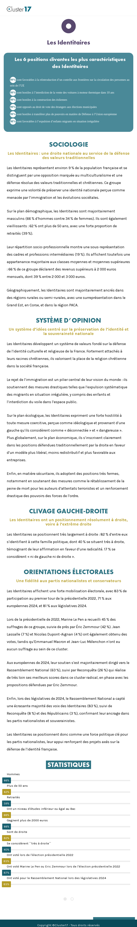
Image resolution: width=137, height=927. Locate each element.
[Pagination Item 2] (72, 899)
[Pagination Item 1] (65, 899)
